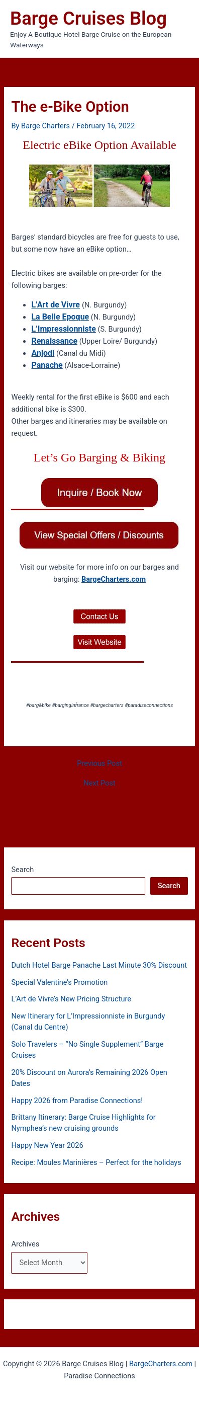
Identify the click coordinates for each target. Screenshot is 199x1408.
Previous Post (99, 763)
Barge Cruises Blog (88, 18)
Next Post (99, 783)
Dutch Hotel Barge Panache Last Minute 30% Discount (99, 965)
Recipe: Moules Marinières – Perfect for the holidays (96, 1162)
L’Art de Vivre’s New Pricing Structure (71, 998)
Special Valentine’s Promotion (59, 982)
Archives (25, 1243)
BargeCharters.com (113, 579)
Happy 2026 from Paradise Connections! (77, 1100)
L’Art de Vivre (55, 304)
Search (22, 869)
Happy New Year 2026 (47, 1145)
